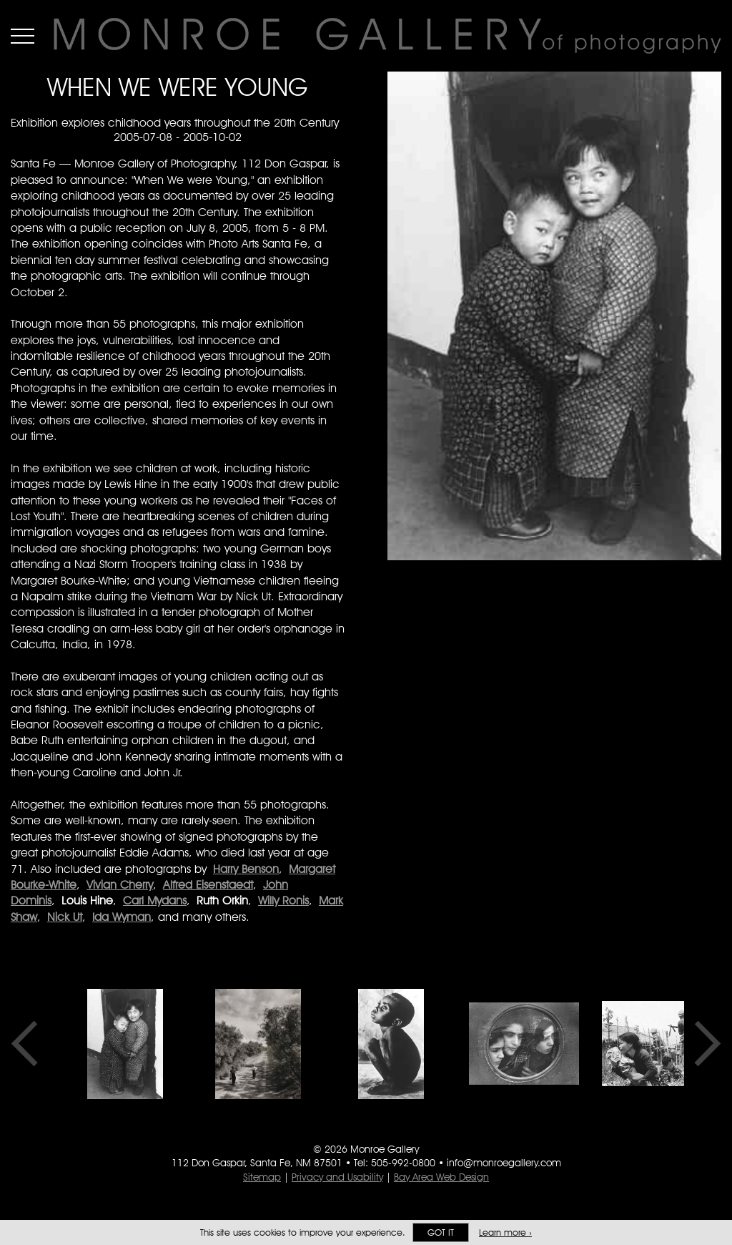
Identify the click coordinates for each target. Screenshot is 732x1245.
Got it (440, 1232)
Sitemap (262, 1177)
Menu (22, 36)
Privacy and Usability (337, 1177)
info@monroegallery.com (504, 1162)
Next (702, 1044)
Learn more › (505, 1232)
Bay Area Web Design (441, 1177)
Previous (29, 1044)
